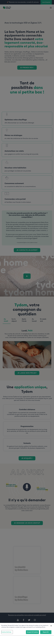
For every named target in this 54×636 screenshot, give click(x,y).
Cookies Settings (6, 632)
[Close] (51, 626)
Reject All (46, 632)
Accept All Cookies (32, 632)
